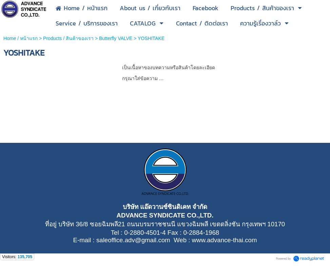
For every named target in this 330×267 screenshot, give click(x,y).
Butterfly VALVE (115, 38)
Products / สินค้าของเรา (68, 38)
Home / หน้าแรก (20, 38)
